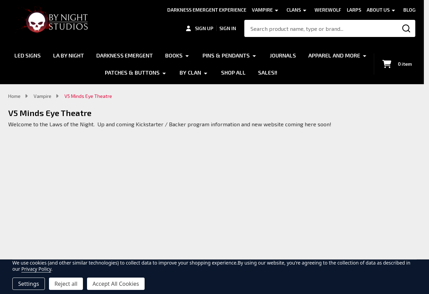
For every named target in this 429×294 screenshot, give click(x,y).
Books (210, 55)
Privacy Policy (36, 269)
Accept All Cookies (116, 283)
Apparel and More (95, 72)
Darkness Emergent (160, 55)
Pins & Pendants (262, 55)
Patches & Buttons (167, 72)
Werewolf (328, 10)
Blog (409, 10)
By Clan (226, 72)
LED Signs (62, 55)
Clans (293, 10)
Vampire (262, 10)
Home (14, 96)
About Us (378, 10)
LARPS (354, 10)
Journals (319, 55)
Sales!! (303, 72)
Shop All (269, 72)
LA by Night (104, 55)
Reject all (65, 283)
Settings (28, 283)
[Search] (406, 28)
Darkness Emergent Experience (206, 10)
